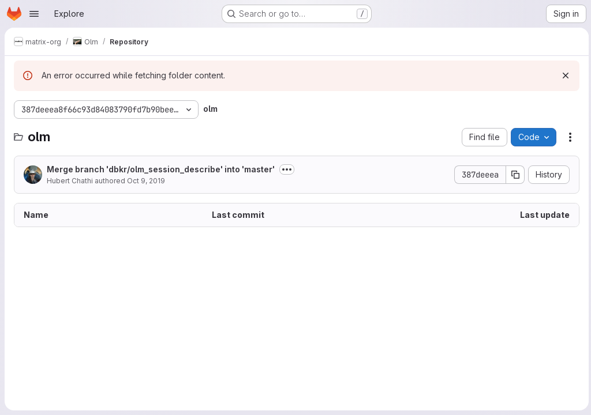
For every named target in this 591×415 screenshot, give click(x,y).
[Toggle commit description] (286, 169)
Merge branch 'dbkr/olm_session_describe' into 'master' (161, 169)
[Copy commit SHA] (513, 174)
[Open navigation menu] (34, 14)
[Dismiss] (563, 75)
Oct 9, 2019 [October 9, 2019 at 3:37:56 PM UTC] (146, 180)
